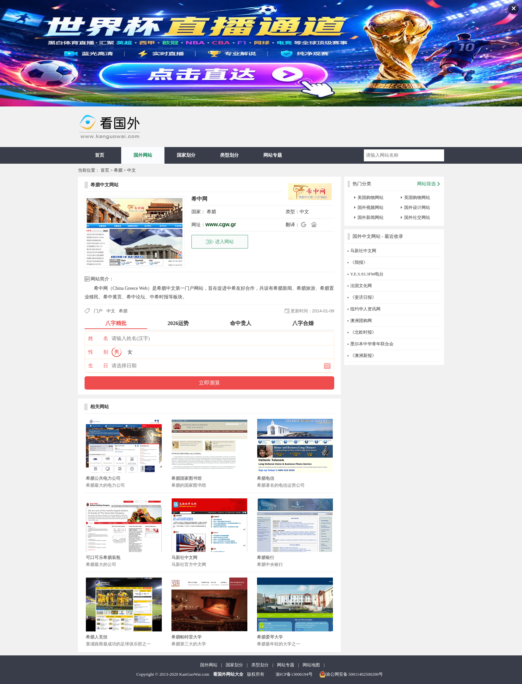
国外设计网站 (417, 207)
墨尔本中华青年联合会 (371, 343)
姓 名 (98, 338)
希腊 (118, 170)
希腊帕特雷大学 (186, 636)
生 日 (98, 365)
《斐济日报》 (363, 297)
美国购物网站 (371, 197)
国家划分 (186, 155)
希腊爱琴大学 (270, 636)
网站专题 (272, 155)
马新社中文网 (184, 557)
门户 (98, 310)
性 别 (98, 352)
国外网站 (142, 155)
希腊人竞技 (97, 636)
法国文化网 (361, 285)
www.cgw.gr (220, 224)
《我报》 (359, 262)
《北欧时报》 (363, 332)
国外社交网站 (417, 217)
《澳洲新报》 (363, 355)
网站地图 (311, 664)
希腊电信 (265, 478)
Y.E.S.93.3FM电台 (367, 273)
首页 (99, 155)
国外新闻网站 (371, 217)
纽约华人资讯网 (365, 308)
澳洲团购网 (361, 320)
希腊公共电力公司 (103, 478)
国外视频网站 (371, 207)
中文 (131, 170)
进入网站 (224, 241)
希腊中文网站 (105, 184)
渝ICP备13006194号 (294, 674)
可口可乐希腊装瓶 (103, 557)
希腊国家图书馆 (186, 478)
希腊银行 (265, 557)
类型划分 (229, 155)
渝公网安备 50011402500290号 (351, 674)
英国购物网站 (417, 197)
